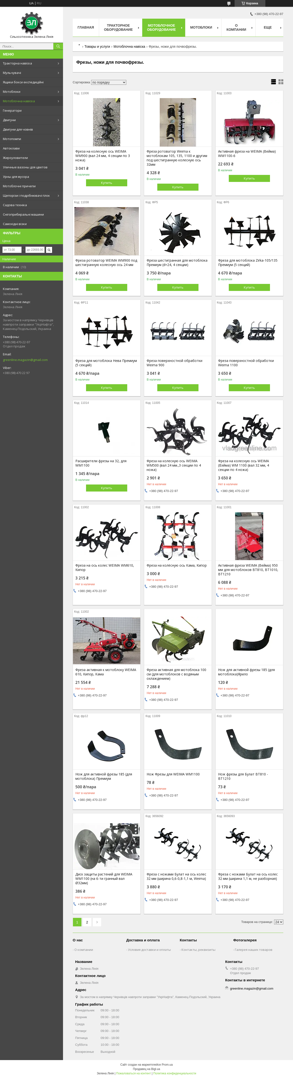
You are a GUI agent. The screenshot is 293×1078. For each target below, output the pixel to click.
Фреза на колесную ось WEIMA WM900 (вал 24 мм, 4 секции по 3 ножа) (102, 155)
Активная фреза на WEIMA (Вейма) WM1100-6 (247, 153)
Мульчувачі (12, 72)
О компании (236, 27)
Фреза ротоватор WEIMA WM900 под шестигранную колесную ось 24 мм (106, 262)
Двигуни (9, 120)
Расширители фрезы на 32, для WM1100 (101, 463)
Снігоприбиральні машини (23, 214)
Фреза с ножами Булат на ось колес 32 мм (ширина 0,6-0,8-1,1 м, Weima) (176, 876)
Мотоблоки (11, 91)
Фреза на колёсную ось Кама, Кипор (177, 565)
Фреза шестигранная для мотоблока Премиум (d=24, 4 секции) (177, 262)
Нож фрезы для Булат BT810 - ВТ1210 (243, 776)
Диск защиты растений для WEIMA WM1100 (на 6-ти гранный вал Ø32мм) (103, 878)
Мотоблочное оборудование (161, 27)
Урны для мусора (16, 176)
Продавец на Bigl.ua (146, 1069)
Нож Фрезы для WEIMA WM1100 (173, 774)
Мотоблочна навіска (19, 101)
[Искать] (58, 46)
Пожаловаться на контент (133, 1073)
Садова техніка (15, 205)
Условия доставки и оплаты (149, 949)
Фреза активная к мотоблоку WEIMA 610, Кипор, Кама (105, 672)
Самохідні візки (15, 224)
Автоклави (11, 148)
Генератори (12, 110)
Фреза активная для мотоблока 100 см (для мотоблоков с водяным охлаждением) (176, 674)
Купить (106, 182)
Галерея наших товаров (253, 949)
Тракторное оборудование (118, 27)
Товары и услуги (97, 46)
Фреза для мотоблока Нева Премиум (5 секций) (106, 363)
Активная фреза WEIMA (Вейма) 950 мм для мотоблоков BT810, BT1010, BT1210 (248, 569)
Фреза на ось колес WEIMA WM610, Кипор (104, 567)
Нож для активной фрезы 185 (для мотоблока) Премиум (103, 776)
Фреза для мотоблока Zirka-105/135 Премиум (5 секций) (247, 262)
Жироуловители (15, 158)
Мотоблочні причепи (19, 186)
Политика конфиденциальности (174, 1073)
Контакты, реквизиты (198, 949)
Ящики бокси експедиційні (23, 82)
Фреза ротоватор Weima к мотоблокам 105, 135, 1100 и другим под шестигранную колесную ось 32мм (177, 158)
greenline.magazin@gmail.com (25, 360)
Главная (86, 27)
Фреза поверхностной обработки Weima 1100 (246, 363)
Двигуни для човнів (18, 129)
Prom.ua (167, 1064)
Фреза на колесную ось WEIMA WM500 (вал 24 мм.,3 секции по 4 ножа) (174, 465)
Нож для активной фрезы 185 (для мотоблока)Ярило (246, 672)
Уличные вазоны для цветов (25, 167)
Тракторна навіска (17, 63)
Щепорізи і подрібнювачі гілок (26, 195)
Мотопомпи (12, 139)
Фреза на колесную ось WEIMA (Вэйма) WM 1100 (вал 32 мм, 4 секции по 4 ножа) (243, 465)
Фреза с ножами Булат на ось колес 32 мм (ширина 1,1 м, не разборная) (248, 876)
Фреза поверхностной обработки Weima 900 (174, 363)
